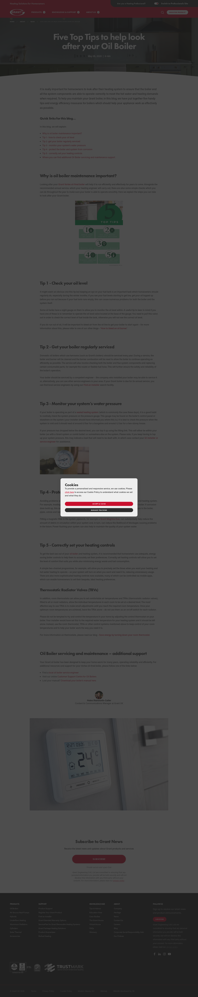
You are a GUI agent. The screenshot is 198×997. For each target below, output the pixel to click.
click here (69, 492)
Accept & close (99, 504)
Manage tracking (99, 510)
